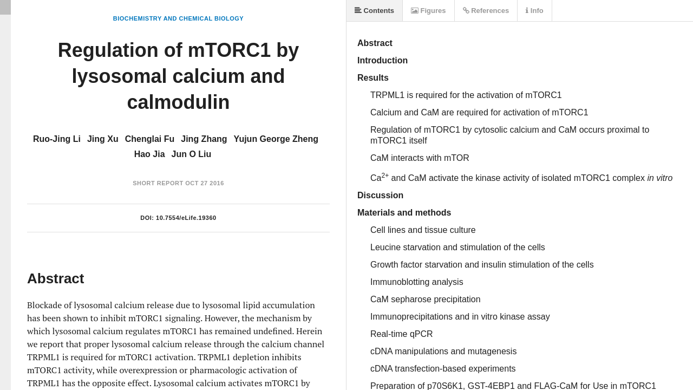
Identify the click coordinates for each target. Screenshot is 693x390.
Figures (428, 10)
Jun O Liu (192, 154)
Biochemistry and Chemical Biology (178, 18)
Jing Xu (103, 139)
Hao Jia (149, 154)
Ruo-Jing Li (57, 139)
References (486, 10)
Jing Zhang (204, 139)
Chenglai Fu (150, 139)
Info (534, 10)
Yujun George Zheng (276, 139)
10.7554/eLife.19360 (186, 217)
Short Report (158, 183)
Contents (374, 10)
